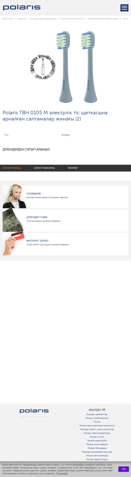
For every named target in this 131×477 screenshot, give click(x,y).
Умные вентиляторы (97, 455)
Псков (96, 421)
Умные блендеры (97, 448)
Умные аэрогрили (97, 440)
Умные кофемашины (97, 418)
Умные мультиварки (97, 444)
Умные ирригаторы (97, 459)
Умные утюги (97, 436)
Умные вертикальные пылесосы (97, 425)
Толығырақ (62, 473)
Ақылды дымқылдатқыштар (97, 451)
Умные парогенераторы (97, 433)
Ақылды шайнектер (97, 414)
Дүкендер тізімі (36, 217)
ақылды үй (97, 410)
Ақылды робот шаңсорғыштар (97, 429)
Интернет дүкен (37, 240)
